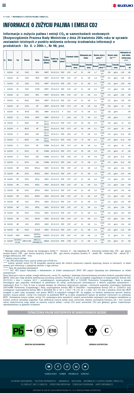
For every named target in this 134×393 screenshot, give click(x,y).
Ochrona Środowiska (21, 381)
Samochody (51, 373)
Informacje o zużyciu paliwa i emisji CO (103, 381)
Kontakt (85, 373)
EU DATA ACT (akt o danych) (34, 384)
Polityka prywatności (45, 381)
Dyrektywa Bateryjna (60, 384)
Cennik (62, 373)
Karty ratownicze (104, 384)
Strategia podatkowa (83, 384)
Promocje (73, 373)
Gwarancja (64, 381)
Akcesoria (76, 381)
